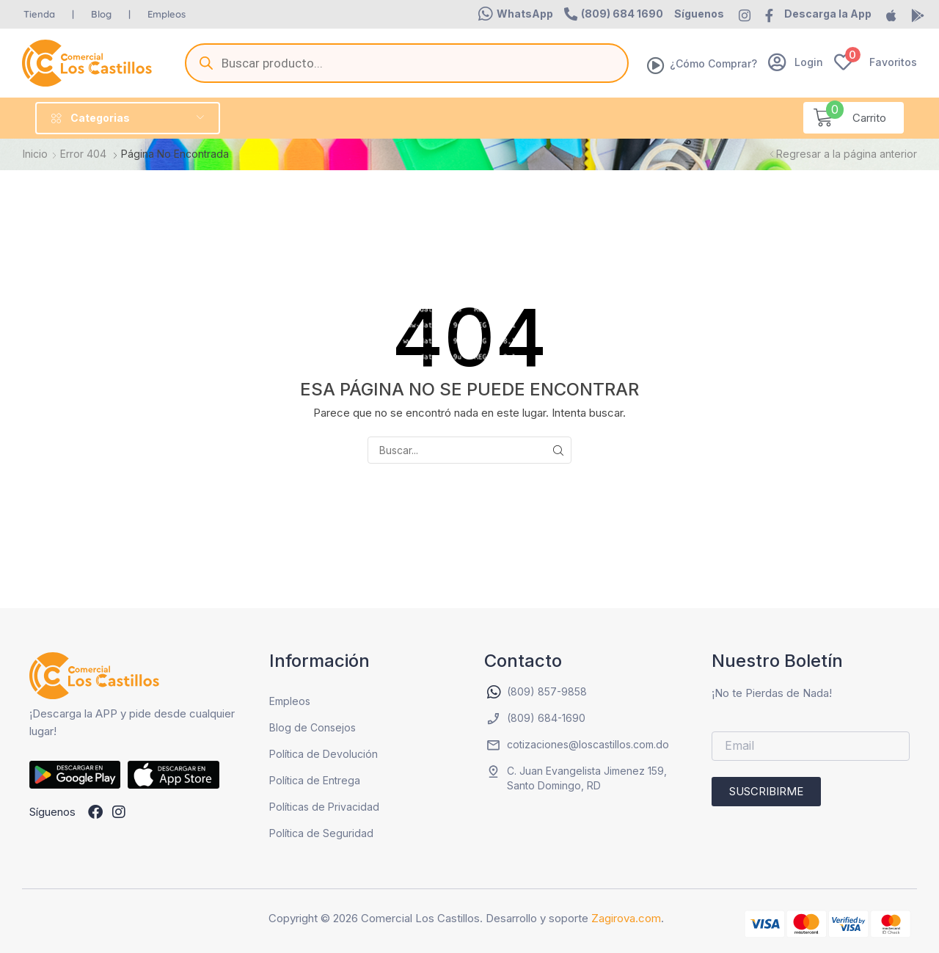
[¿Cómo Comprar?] (656, 65)
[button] (516, 14)
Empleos (289, 701)
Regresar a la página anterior (846, 153)
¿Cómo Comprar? (713, 63)
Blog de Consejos (312, 727)
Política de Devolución (323, 754)
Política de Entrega (314, 780)
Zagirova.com (626, 918)
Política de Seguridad (321, 833)
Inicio (35, 153)
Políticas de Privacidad (324, 806)
